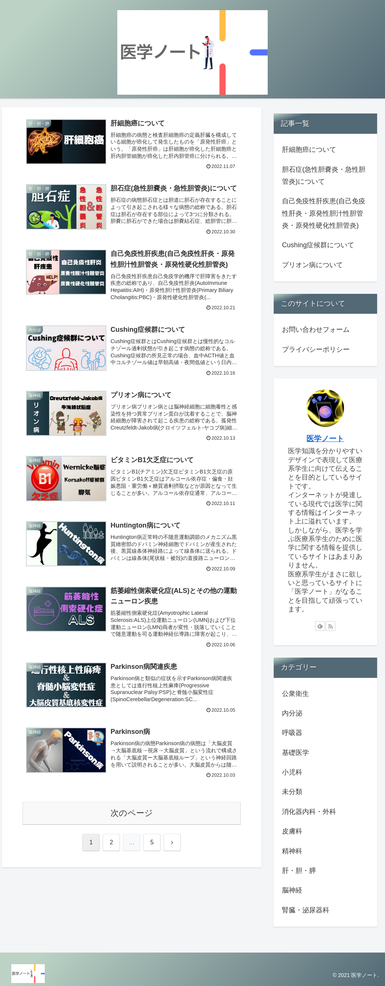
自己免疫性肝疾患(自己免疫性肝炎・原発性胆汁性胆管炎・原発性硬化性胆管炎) (323, 213)
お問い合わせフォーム (316, 329)
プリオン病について (312, 265)
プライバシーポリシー (316, 349)
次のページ (132, 813)
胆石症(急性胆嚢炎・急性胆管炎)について (323, 175)
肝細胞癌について (309, 149)
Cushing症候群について (318, 245)
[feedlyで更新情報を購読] (320, 626)
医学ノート (325, 438)
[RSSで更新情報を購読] (330, 626)
